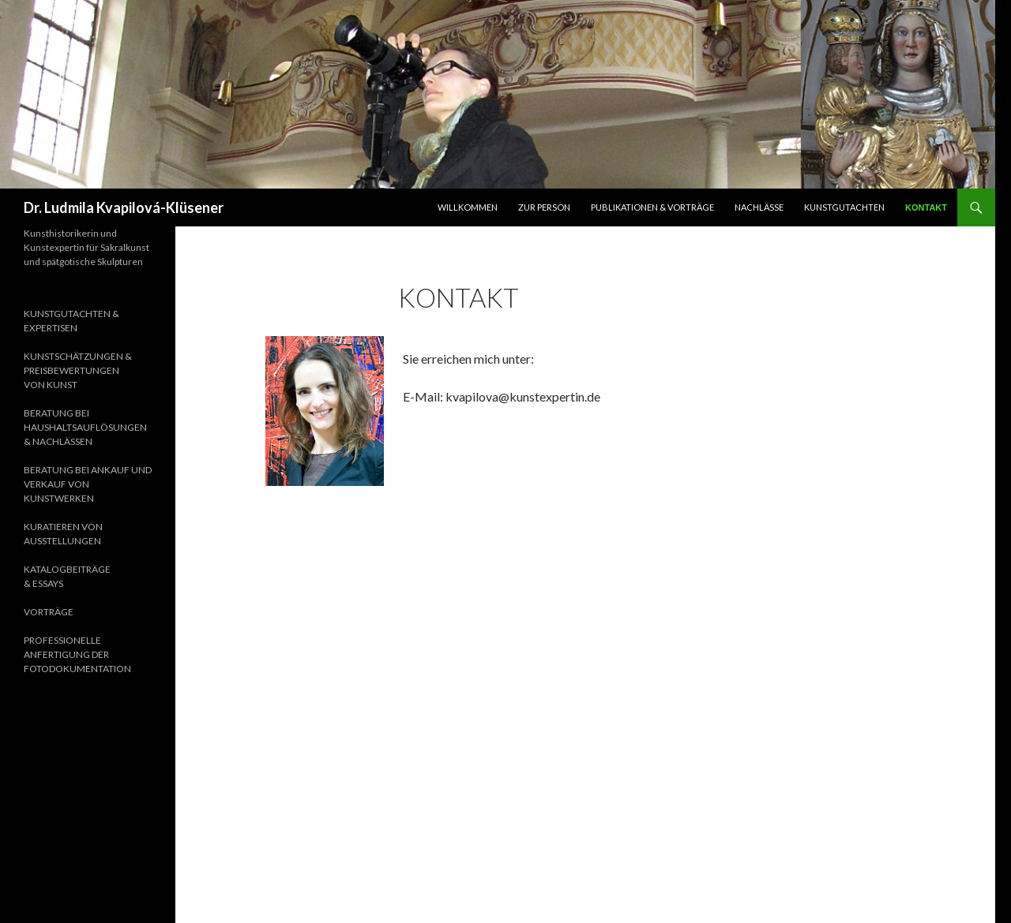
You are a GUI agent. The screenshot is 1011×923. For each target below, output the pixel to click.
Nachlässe (759, 207)
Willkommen (468, 207)
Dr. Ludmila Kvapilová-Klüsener (124, 207)
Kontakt (926, 207)
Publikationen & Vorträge (652, 207)
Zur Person (544, 207)
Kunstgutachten (844, 207)
